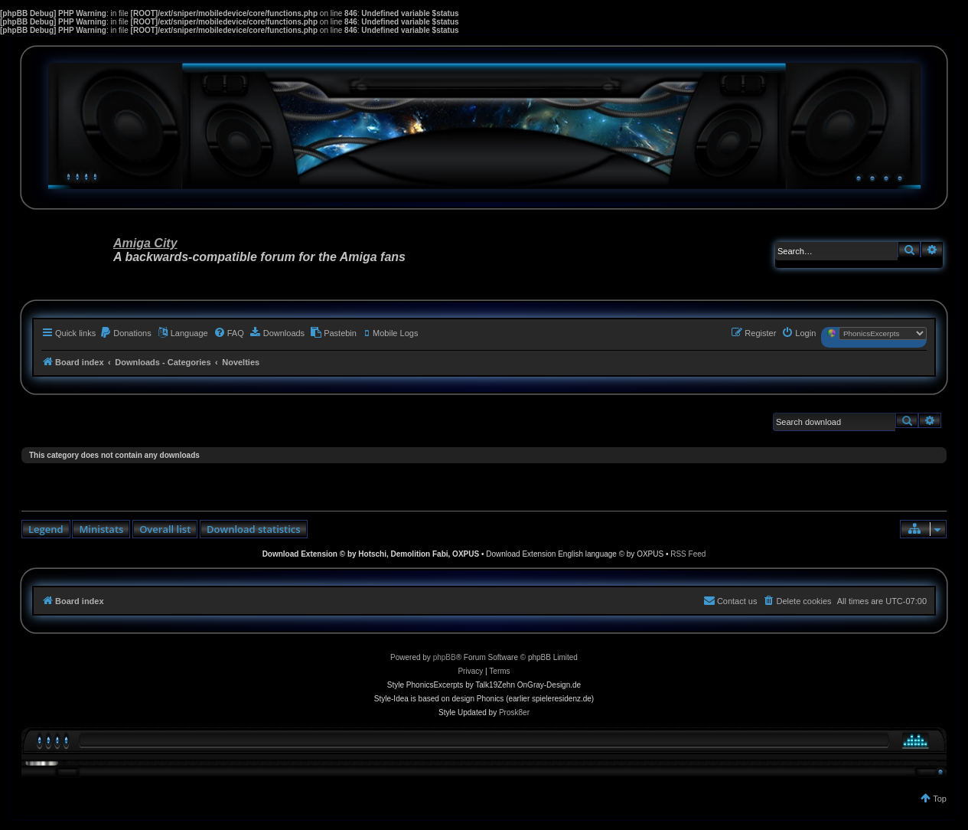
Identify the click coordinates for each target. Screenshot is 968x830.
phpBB (444, 657)
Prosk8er (514, 712)
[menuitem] (125, 333)
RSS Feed (688, 554)
